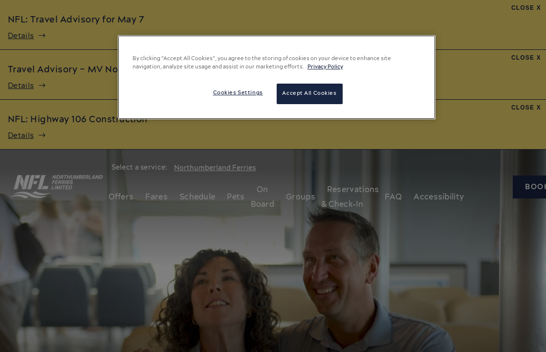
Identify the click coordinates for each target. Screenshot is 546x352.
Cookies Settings (238, 93)
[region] (277, 77)
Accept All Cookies (309, 93)
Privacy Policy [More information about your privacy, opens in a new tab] (325, 67)
